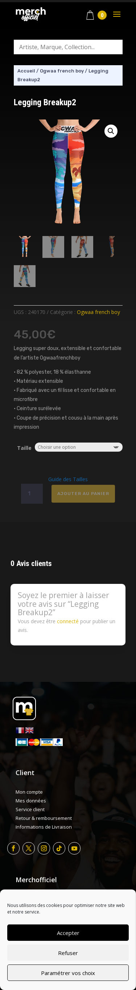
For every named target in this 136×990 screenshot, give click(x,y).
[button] (111, 131)
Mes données (31, 800)
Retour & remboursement (44, 818)
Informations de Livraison (44, 827)
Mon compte (29, 792)
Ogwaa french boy (62, 71)
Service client (30, 809)
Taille (24, 447)
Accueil (26, 71)
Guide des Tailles (68, 479)
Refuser (68, 952)
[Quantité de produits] (32, 494)
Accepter (68, 932)
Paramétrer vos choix (68, 973)
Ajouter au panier (83, 493)
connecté (68, 621)
